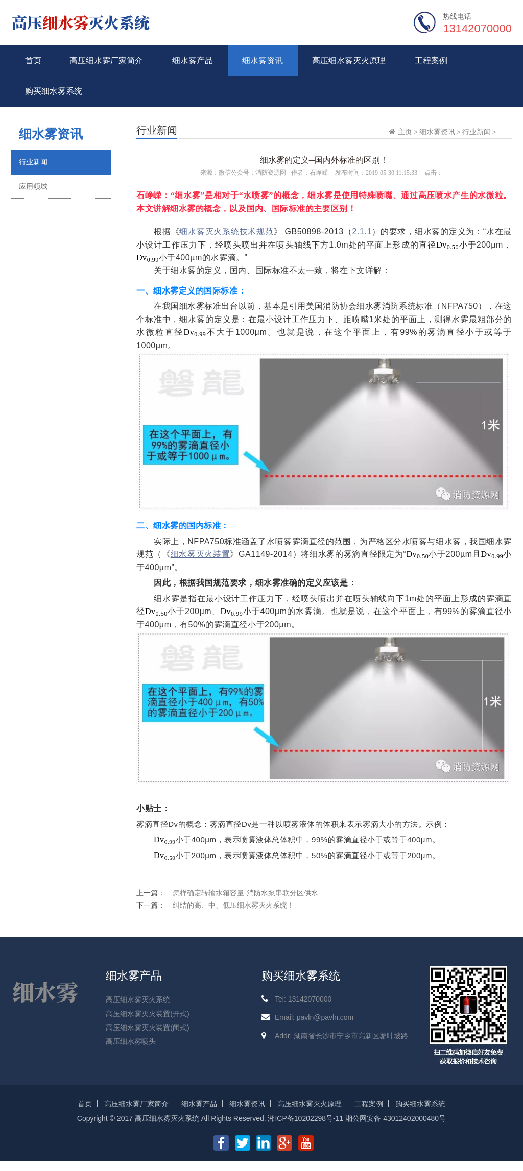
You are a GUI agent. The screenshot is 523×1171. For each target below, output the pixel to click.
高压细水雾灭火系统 (138, 999)
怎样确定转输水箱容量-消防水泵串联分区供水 (245, 893)
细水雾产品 (192, 60)
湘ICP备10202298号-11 (305, 1118)
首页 (33, 60)
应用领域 (33, 186)
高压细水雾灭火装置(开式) (147, 1014)
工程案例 (431, 60)
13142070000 (477, 28)
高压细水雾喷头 (131, 1041)
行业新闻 (33, 162)
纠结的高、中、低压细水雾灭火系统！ (233, 905)
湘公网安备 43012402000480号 (395, 1118)
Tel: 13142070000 (303, 999)
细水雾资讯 (262, 60)
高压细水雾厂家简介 (106, 60)
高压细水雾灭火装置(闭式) (147, 1027)
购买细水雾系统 (53, 91)
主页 (405, 132)
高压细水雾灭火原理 (349, 60)
